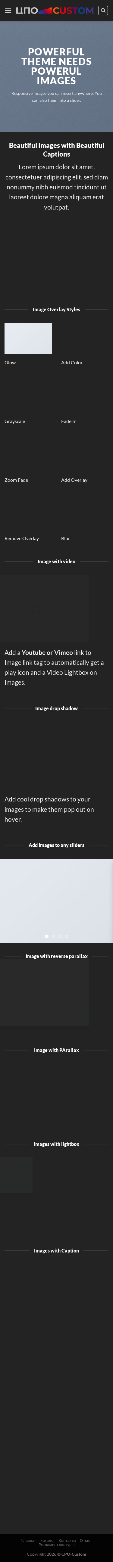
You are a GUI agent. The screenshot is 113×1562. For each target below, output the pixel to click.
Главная (29, 1540)
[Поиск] (103, 10)
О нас (85, 1540)
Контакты (67, 1540)
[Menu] (8, 10)
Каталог (47, 1540)
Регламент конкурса (57, 1544)
